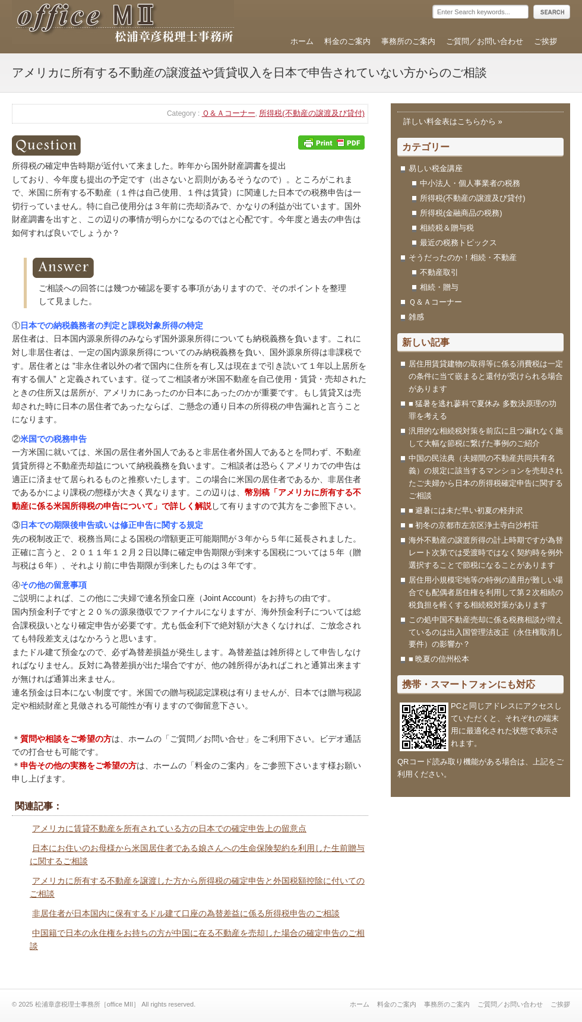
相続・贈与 (439, 287)
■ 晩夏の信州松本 (439, 658)
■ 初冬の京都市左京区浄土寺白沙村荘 (477, 525)
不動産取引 (439, 272)
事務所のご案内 (408, 41)
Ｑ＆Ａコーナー (228, 113)
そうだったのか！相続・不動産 (463, 257)
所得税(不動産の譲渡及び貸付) (312, 113)
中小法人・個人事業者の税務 (470, 183)
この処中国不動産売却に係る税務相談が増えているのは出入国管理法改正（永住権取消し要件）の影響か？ (486, 632)
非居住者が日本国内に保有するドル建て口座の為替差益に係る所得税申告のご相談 (186, 913)
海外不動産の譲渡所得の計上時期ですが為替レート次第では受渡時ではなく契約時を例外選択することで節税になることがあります (486, 552)
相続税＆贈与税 (447, 227)
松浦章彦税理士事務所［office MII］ (123, 23)
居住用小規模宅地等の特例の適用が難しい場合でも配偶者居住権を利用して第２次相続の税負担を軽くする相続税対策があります (486, 592)
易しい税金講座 (436, 168)
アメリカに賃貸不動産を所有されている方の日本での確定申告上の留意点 (169, 828)
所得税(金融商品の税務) (461, 212)
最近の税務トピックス (458, 242)
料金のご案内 (347, 41)
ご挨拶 (545, 41)
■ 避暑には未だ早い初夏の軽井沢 (466, 510)
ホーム (302, 41)
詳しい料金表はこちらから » (452, 121)
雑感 (416, 316)
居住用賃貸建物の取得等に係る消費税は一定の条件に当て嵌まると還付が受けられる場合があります (486, 376)
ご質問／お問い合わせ (484, 41)
